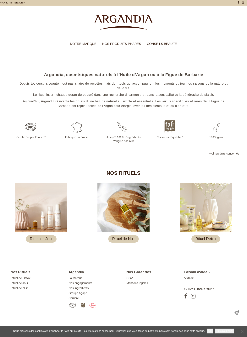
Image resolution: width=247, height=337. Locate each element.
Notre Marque (83, 44)
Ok (209, 330)
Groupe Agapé (78, 293)
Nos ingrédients (79, 288)
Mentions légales (137, 283)
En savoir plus (224, 330)
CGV (129, 278)
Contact (189, 277)
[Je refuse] (242, 331)
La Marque (75, 278)
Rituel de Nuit (19, 288)
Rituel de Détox (20, 278)
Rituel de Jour (19, 283)
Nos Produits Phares (121, 44)
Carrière (74, 298)
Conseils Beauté (162, 44)
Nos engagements (80, 283)
